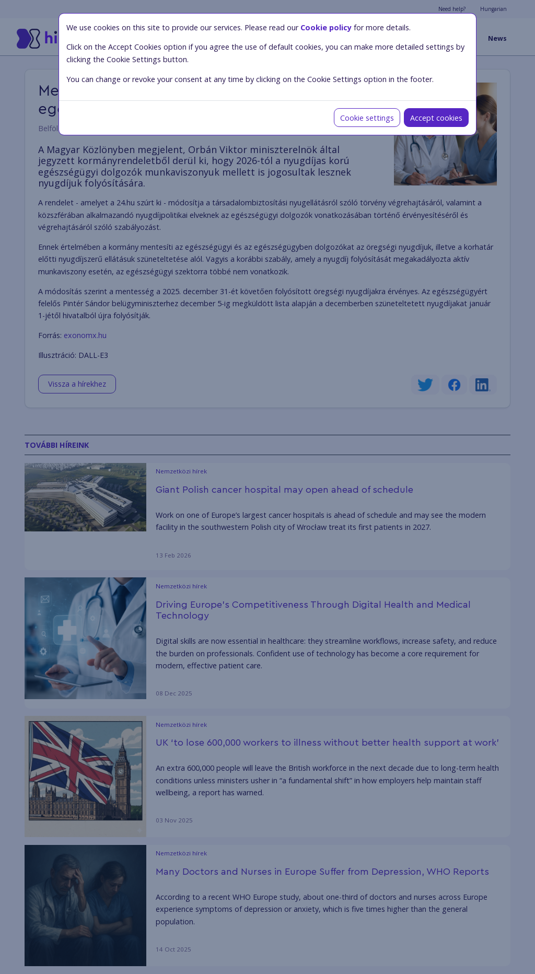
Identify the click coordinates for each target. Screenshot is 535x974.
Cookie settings (367, 118)
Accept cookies (436, 118)
